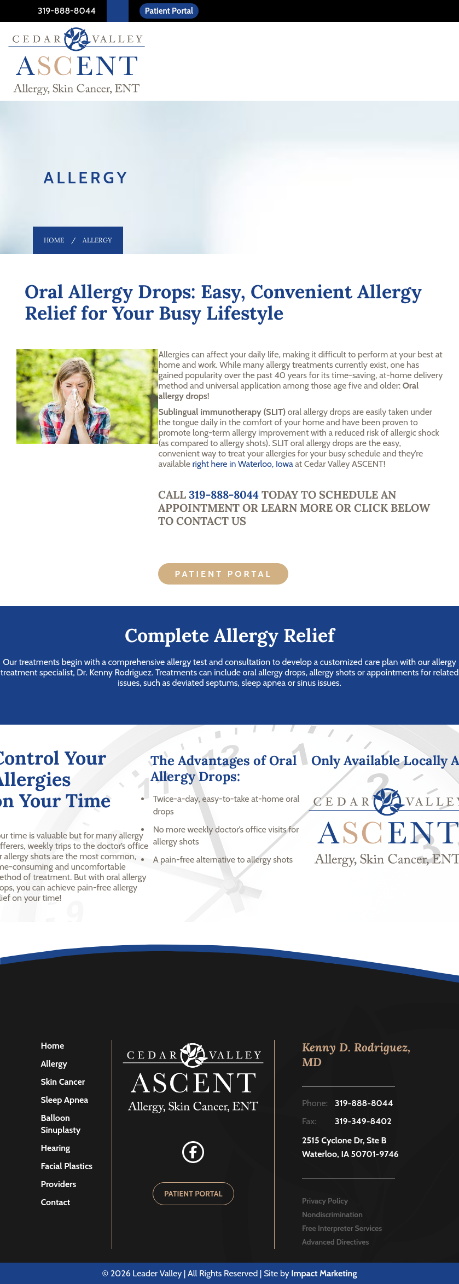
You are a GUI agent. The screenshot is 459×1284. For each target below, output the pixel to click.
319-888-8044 (66, 10)
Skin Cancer (63, 1082)
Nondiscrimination (332, 1214)
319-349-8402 (363, 1121)
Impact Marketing (324, 1273)
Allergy (54, 1064)
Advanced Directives (335, 1242)
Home (54, 240)
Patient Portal (169, 11)
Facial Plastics (66, 1166)
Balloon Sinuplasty (61, 1124)
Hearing (56, 1148)
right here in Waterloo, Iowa (243, 464)
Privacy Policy (325, 1201)
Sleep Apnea (65, 1100)
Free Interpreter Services (342, 1228)
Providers (59, 1184)
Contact (56, 1202)
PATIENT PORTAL (193, 1194)
